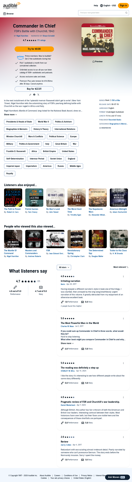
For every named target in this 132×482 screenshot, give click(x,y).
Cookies (44, 478)
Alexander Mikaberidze (101, 215)
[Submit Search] (126, 12)
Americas (47, 166)
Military (9, 144)
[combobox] (103, 12)
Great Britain (61, 144)
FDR (48, 250)
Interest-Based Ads (103, 475)
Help (96, 5)
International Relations (65, 129)
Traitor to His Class (118, 250)
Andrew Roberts (34, 256)
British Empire (49, 151)
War (74, 144)
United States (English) (82, 478)
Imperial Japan (13, 166)
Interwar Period (37, 158)
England (71, 158)
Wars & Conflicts (35, 136)
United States (68, 151)
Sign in (123, 5)
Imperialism (31, 166)
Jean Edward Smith (57, 253)
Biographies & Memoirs (16, 129)
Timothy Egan (75, 215)
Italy (47, 144)
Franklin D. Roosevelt (16, 151)
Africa (34, 151)
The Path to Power (12, 209)
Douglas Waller (97, 256)
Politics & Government (29, 144)
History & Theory (41, 129)
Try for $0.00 (34, 49)
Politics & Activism (63, 122)
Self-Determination (15, 158)
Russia (61, 166)
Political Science (56, 136)
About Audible (45, 475)
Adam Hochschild (120, 212)
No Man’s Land (53, 209)
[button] (30, 95)
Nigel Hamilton (13, 256)
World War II (43, 122)
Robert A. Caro (12, 212)
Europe (73, 136)
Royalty (9, 173)
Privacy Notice (86, 475)
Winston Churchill (14, 136)
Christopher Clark (77, 256)
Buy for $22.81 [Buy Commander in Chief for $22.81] (34, 89)
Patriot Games (31, 209)
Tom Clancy (32, 212)
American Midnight (118, 209)
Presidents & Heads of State (19, 122)
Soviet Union (56, 158)
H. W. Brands (118, 253)
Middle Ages (75, 166)
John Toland (53, 212)
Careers (57, 475)
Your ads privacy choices (60, 478)
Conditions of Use (71, 475)
